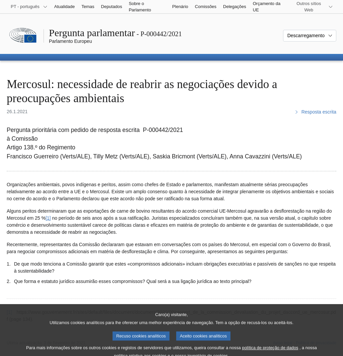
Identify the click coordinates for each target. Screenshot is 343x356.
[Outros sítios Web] (312, 6)
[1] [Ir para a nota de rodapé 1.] (48, 218)
